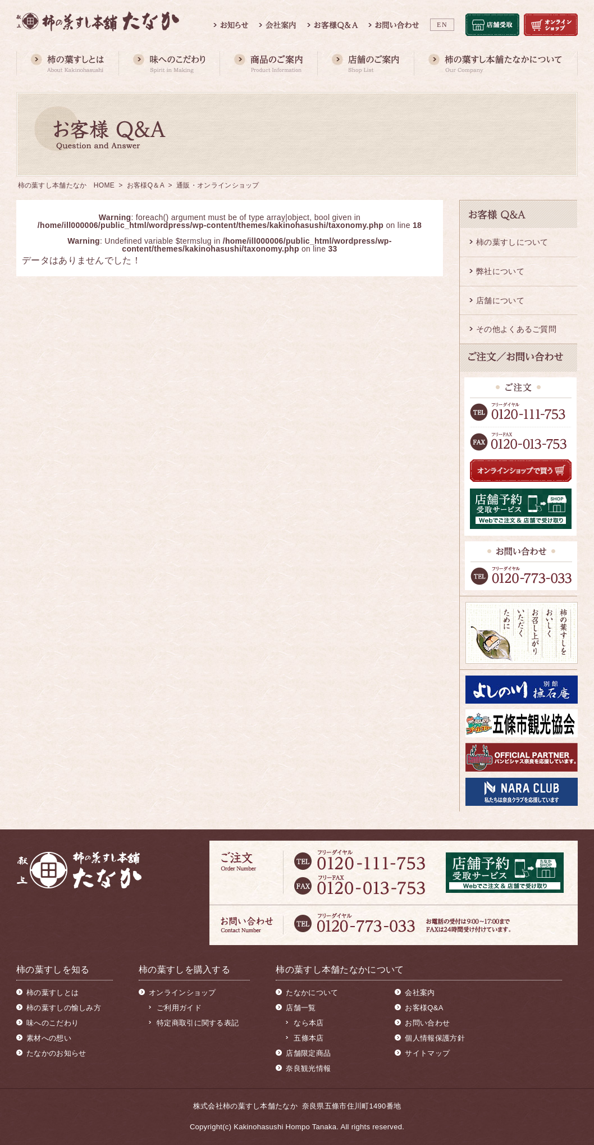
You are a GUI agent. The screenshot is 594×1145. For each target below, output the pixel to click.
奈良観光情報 (308, 1068)
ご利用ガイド (179, 1007)
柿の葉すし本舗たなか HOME (66, 185)
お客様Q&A (424, 1007)
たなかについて (312, 992)
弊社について (500, 271)
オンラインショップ (182, 992)
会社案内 (420, 992)
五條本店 (308, 1038)
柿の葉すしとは (52, 992)
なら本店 (308, 1023)
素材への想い (48, 1038)
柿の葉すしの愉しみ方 (63, 1007)
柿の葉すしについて (512, 242)
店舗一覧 (301, 1007)
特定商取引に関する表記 (198, 1023)
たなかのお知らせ (56, 1053)
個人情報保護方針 (434, 1038)
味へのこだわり (52, 1023)
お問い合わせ (427, 1023)
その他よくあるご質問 (516, 329)
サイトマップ (427, 1053)
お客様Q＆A (145, 185)
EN (442, 25)
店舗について (500, 300)
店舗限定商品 (308, 1053)
